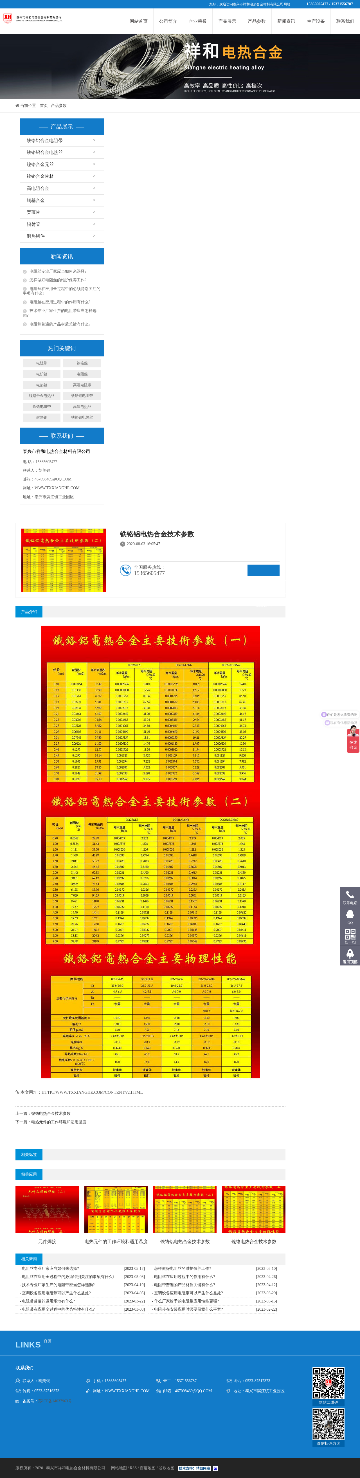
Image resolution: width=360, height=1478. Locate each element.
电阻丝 (82, 374)
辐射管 (33, 224)
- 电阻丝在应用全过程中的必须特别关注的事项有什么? (67, 1277)
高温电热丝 (82, 407)
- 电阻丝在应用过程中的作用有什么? (183, 1277)
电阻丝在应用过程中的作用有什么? (60, 302)
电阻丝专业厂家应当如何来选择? (58, 271)
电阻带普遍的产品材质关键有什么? (60, 324)
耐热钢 (41, 417)
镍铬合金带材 (40, 176)
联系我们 (345, 21)
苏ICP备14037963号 (55, 1401)
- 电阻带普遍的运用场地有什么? (47, 1301)
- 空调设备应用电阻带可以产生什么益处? (55, 1293)
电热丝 (41, 385)
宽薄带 (33, 212)
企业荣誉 (198, 21)
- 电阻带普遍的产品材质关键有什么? (183, 1285)
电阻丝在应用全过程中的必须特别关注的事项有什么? (61, 291)
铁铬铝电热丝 (82, 417)
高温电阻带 (82, 385)
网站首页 (139, 21)
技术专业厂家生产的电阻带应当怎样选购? (59, 313)
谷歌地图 (166, 1468)
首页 (44, 106)
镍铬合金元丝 (40, 164)
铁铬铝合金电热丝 (45, 152)
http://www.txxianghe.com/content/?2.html (92, 1092)
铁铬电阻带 (42, 407)
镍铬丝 (82, 363)
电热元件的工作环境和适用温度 (58, 1122)
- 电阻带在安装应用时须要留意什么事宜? (187, 1309)
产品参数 (257, 21)
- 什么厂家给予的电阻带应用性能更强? (185, 1301)
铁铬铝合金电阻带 (45, 140)
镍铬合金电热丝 (42, 396)
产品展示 (227, 21)
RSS (133, 1468)
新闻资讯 (286, 21)
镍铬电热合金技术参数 (51, 1113)
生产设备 (316, 21)
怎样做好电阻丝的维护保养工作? (58, 280)
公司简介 (168, 21)
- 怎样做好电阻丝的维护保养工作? (181, 1268)
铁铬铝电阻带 (82, 396)
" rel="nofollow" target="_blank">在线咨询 (264, 572)
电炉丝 (41, 374)
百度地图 (148, 1468)
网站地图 (119, 1468)
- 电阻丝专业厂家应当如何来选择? (49, 1268)
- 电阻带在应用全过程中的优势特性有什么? (57, 1309)
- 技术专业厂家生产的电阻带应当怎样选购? (57, 1285)
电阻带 (41, 363)
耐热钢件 (36, 236)
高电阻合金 (38, 188)
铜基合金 (36, 200)
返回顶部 (350, 962)
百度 (47, 1341)
